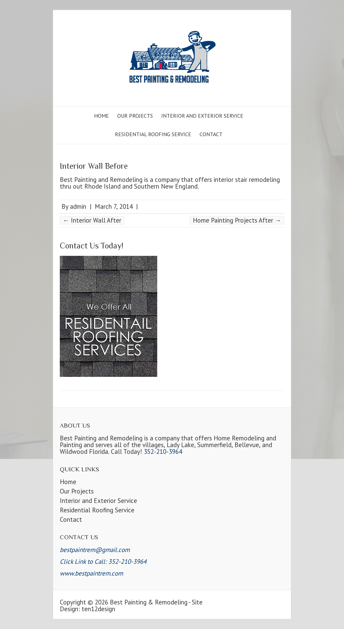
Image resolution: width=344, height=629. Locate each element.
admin (78, 206)
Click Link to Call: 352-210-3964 (103, 561)
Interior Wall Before (94, 165)
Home (101, 115)
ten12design (98, 609)
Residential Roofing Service (153, 134)
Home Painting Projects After (237, 220)
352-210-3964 (163, 451)
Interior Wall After (92, 220)
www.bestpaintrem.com (91, 573)
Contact (211, 134)
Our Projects (135, 115)
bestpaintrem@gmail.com (95, 550)
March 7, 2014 (114, 206)
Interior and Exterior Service (202, 115)
